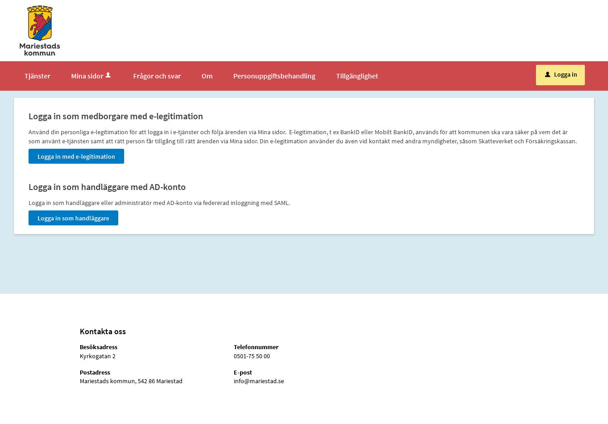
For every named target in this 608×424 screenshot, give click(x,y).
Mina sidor (91, 75)
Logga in (561, 74)
